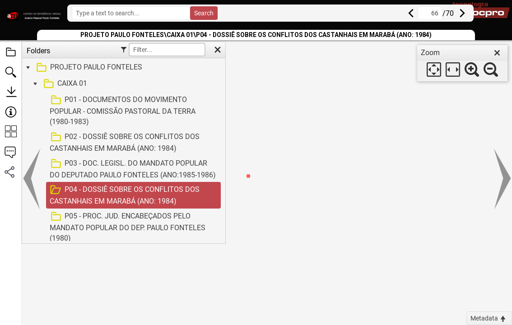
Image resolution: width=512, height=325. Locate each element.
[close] (497, 53)
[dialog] (462, 63)
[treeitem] (122, 68)
